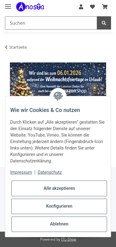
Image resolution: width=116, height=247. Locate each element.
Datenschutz (50, 172)
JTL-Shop (68, 239)
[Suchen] (51, 23)
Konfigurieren (59, 206)
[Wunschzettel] (92, 7)
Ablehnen (59, 223)
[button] (81, 7)
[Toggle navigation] (8, 4)
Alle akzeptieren (59, 188)
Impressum (21, 172)
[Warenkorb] (105, 7)
